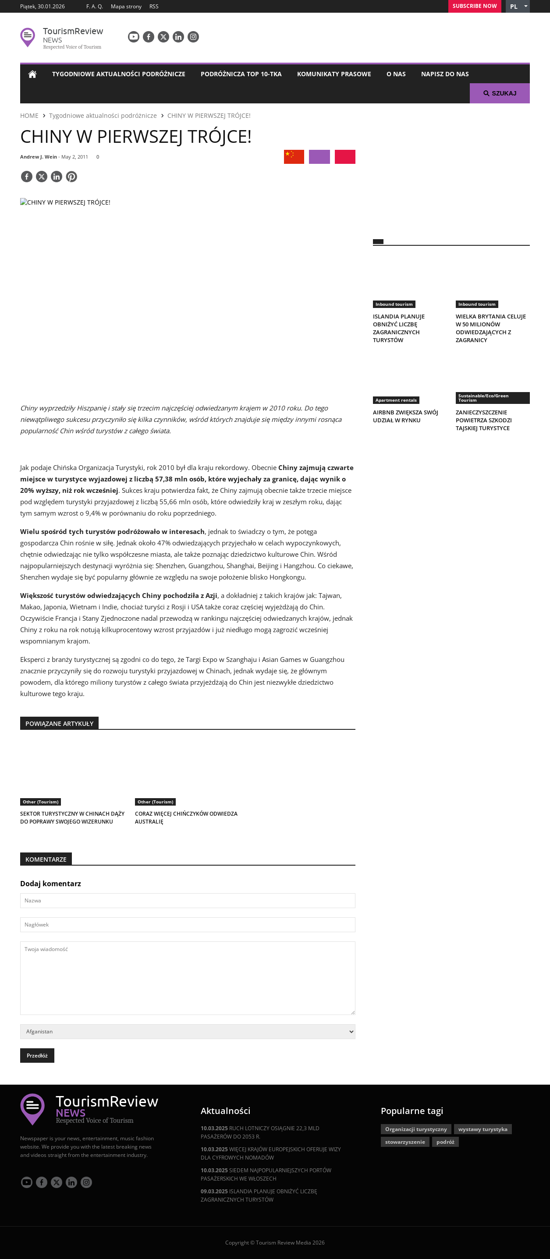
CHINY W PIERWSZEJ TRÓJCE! (209, 115)
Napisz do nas (445, 74)
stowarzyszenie (405, 1142)
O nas (396, 74)
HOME (29, 115)
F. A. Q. (94, 6)
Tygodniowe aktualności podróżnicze (118, 74)
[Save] (71, 177)
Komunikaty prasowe (334, 74)
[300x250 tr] (451, 165)
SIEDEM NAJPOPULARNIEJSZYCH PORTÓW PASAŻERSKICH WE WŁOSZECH (266, 1174)
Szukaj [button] (500, 93)
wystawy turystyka (482, 1129)
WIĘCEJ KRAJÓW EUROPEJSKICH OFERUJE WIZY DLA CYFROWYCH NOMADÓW (271, 1153)
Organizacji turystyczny (416, 1129)
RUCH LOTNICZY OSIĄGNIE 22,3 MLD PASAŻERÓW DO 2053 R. (260, 1132)
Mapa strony (126, 6)
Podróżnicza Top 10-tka (241, 74)
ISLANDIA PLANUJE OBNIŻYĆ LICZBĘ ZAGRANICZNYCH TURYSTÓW (259, 1195)
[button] (518, 6)
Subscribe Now (475, 6)
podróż (445, 1142)
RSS (154, 6)
